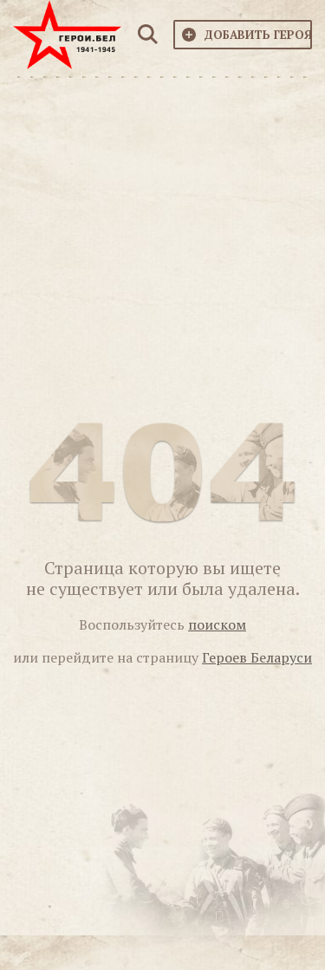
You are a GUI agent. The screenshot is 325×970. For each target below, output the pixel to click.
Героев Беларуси (257, 657)
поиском (217, 624)
